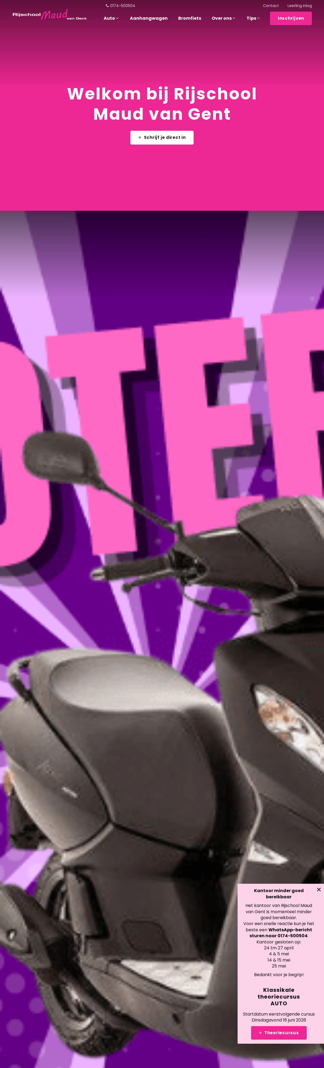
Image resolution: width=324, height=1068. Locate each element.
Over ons (224, 18)
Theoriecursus (282, 1033)
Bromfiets (189, 18)
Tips (254, 18)
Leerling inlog (300, 5)
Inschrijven (291, 18)
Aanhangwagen (149, 18)
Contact (271, 5)
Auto (111, 18)
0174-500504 (120, 5)
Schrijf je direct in (165, 135)
